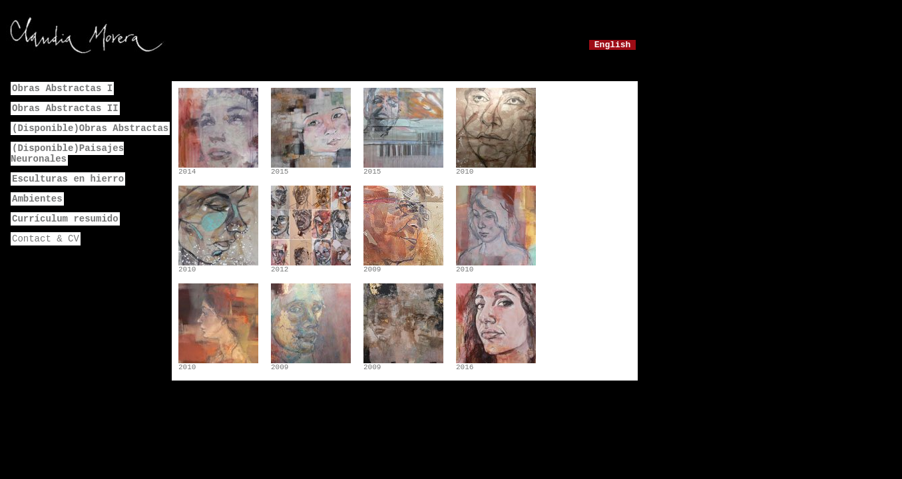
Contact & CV (45, 239)
